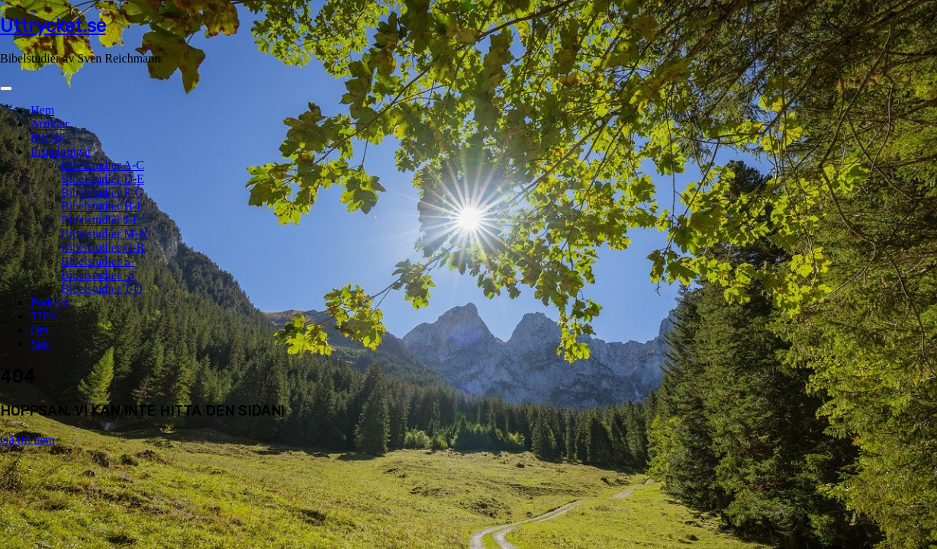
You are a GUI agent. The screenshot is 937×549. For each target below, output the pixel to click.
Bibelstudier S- (97, 261)
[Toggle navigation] (6, 88)
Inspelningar (61, 151)
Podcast (50, 302)
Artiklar (50, 123)
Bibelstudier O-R (103, 247)
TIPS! (45, 316)
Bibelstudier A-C (102, 165)
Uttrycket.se (53, 26)
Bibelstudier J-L (100, 220)
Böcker (48, 137)
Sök (40, 343)
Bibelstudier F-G (102, 192)
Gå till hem (27, 439)
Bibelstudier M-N (104, 233)
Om (40, 329)
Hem (42, 110)
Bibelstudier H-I (100, 206)
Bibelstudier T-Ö (102, 288)
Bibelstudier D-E (102, 178)
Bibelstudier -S (97, 274)
